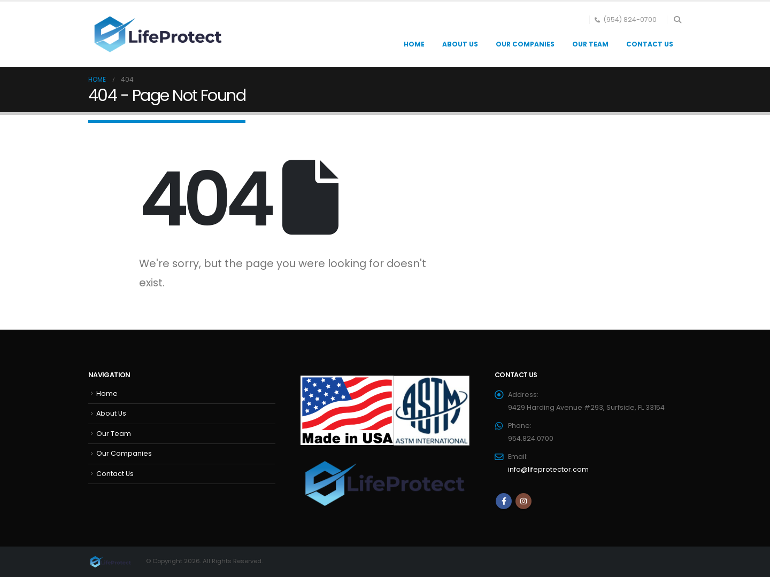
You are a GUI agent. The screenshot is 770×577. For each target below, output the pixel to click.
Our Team (590, 44)
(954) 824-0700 (626, 19)
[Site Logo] (155, 34)
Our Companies (525, 44)
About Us (460, 44)
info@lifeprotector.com (548, 469)
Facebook (504, 501)
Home (414, 44)
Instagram (523, 501)
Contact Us (649, 44)
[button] (677, 19)
